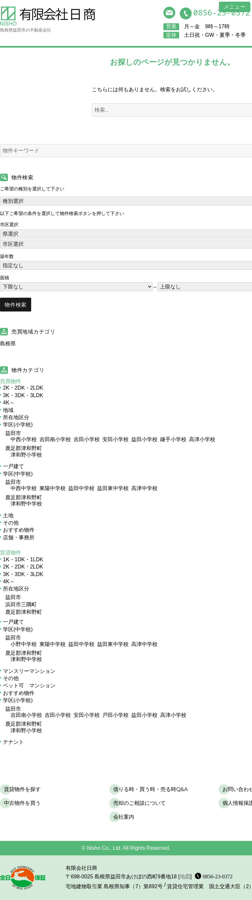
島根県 (8, 343)
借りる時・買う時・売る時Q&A (150, 789)
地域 (8, 410)
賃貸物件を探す (22, 789)
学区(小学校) (18, 424)
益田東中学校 (113, 488)
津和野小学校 (26, 455)
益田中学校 (81, 488)
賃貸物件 (10, 552)
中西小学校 (23, 439)
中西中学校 (23, 488)
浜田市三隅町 (21, 604)
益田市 (13, 433)
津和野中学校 (26, 503)
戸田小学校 (115, 715)
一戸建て (13, 466)
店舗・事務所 (18, 537)
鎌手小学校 (173, 439)
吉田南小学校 (55, 439)
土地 (8, 515)
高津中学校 (144, 488)
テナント (13, 742)
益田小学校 (144, 439)
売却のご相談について (139, 803)
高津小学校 (202, 439)
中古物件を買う (22, 803)
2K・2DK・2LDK (23, 388)
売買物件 (10, 381)
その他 (11, 522)
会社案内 (123, 817)
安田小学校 (115, 439)
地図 (185, 876)
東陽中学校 (52, 488)
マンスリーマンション (29, 671)
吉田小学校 (87, 439)
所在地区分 (16, 417)
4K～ (9, 402)
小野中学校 (23, 644)
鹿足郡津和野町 (23, 448)
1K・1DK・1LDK (23, 559)
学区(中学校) (18, 474)
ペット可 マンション (29, 685)
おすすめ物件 (18, 530)
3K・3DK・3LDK (23, 395)
